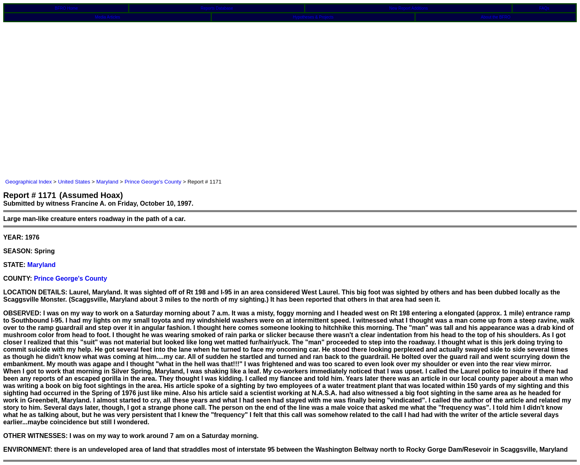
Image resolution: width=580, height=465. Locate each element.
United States (74, 182)
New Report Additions (408, 8)
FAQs (544, 8)
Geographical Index (28, 182)
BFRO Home (66, 8)
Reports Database (217, 8)
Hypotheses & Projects (313, 17)
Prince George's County (152, 182)
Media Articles (107, 17)
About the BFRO (495, 17)
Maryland (107, 182)
